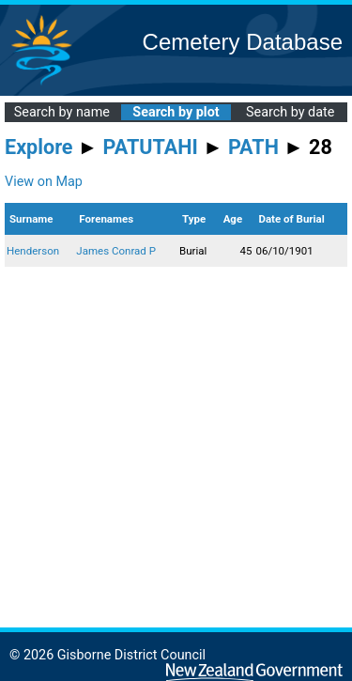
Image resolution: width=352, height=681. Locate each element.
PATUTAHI (150, 147)
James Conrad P (116, 250)
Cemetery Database (243, 41)
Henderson (33, 250)
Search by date (290, 112)
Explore (39, 147)
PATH (253, 147)
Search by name (62, 112)
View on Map (44, 182)
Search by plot (175, 112)
